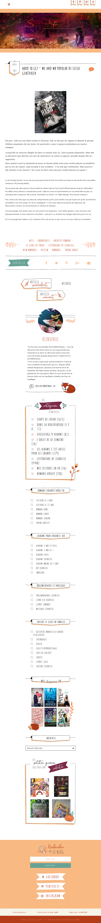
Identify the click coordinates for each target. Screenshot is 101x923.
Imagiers (40, 572)
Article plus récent (44, 291)
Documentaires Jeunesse (48, 595)
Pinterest (50, 886)
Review (44, 250)
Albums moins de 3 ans (47, 563)
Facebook (50, 877)
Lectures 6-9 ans (44, 500)
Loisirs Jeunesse (44, 666)
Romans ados (42, 509)
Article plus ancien (43, 279)
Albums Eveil (42, 554)
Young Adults (43, 522)
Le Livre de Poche (35, 245)
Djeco (39, 644)
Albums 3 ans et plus (46, 545)
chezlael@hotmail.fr (45, 386)
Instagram (50, 896)
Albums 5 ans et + (45, 550)
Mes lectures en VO (48, 468)
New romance (30, 250)
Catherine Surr (70, 919)
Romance (56, 250)
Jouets (39, 657)
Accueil (66, 283)
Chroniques (44, 240)
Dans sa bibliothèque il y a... (50, 427)
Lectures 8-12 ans (45, 505)
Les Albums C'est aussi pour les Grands (48, 451)
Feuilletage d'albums (50, 434)
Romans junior (43, 518)
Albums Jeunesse (44, 559)
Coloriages (41, 639)
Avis (31, 240)
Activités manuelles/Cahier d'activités (48, 633)
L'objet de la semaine (50, 440)
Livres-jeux (42, 661)
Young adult (71, 250)
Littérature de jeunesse (61, 245)
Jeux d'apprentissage (46, 648)
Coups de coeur (46, 419)
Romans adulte (46, 474)
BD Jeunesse (42, 568)
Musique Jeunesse (45, 609)
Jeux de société (44, 652)
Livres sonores (43, 604)
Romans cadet (42, 513)
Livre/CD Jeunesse (45, 600)
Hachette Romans (62, 240)
